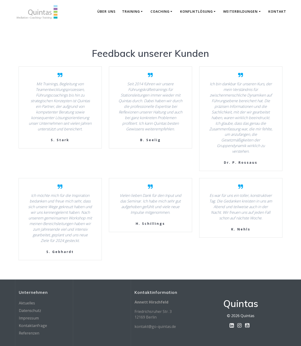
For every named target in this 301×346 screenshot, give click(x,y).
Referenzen (29, 333)
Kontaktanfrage (33, 325)
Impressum (29, 318)
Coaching (160, 11)
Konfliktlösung (196, 11)
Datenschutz (30, 310)
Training (131, 11)
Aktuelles (27, 303)
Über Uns (106, 11)
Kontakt (277, 11)
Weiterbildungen (240, 11)
